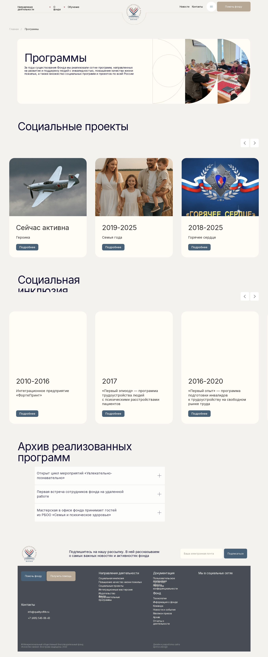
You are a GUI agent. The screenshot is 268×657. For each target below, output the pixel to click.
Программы (32, 29)
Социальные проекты (111, 585)
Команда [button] (158, 605)
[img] (134, 12)
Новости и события (164, 609)
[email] (201, 553)
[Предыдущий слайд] (245, 143)
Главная (14, 29)
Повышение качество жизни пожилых (120, 582)
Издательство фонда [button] (107, 595)
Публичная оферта (159, 583)
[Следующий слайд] (254, 143)
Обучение (73, 6)
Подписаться (236, 553)
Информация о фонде (165, 602)
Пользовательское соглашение (164, 579)
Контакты (197, 6)
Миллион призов (162, 613)
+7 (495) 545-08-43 (39, 618)
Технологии (160, 598)
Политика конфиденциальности (165, 587)
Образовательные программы (109, 598)
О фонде (57, 8)
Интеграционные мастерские (116, 589)
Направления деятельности (26, 8)
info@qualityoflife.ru (38, 611)
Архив (156, 617)
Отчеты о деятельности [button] (161, 622)
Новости (184, 6)
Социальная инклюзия (111, 578)
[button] (61, 576)
